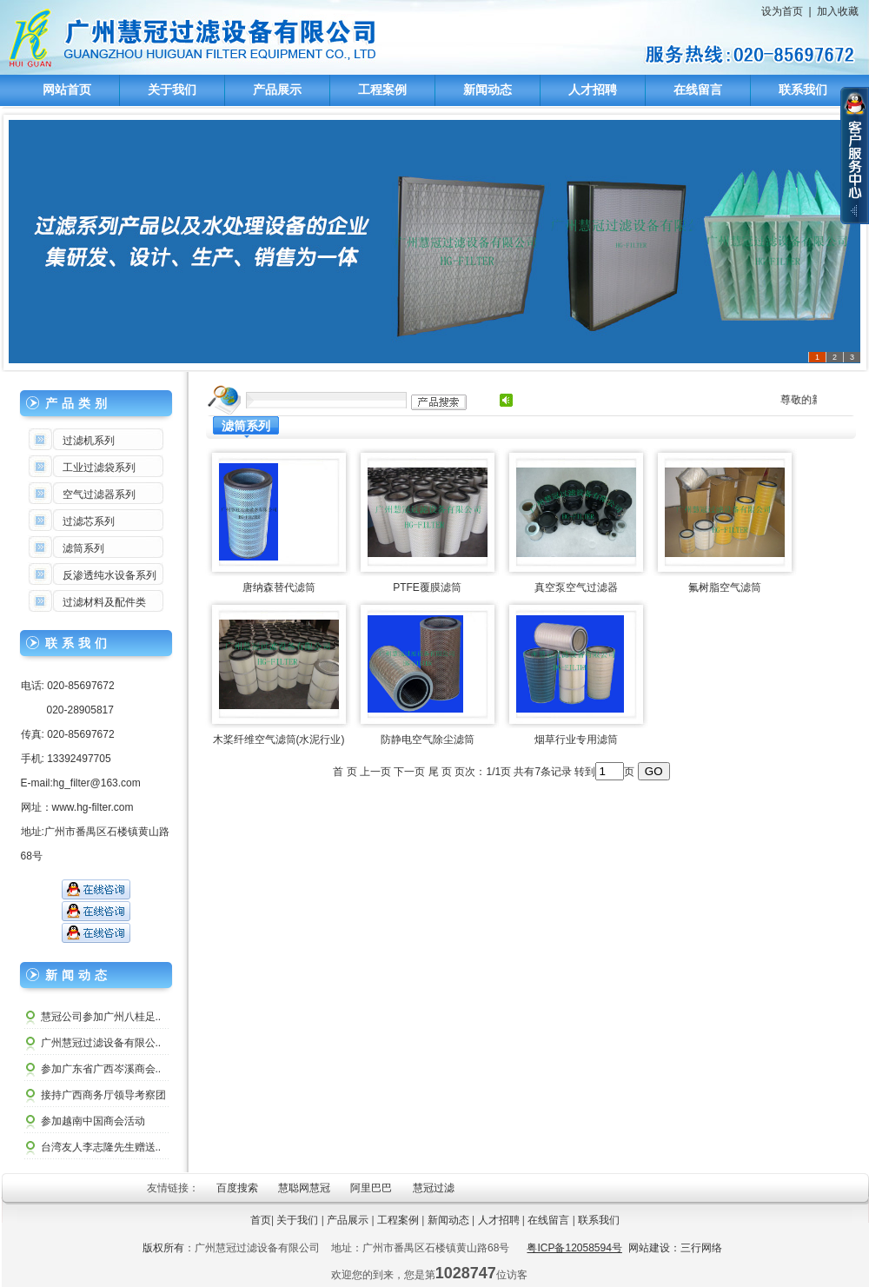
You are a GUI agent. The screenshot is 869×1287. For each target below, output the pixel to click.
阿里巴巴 (372, 1188)
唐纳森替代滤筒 (278, 587)
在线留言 (697, 89)
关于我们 (172, 89)
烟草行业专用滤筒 (576, 739)
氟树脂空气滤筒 (724, 587)
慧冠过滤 (435, 1188)
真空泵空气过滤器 (576, 587)
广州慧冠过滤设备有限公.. (101, 1043)
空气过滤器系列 (99, 494)
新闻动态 (487, 89)
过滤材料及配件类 (104, 602)
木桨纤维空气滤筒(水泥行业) (279, 739)
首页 (260, 1220)
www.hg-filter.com (93, 807)
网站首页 (67, 89)
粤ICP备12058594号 (574, 1248)
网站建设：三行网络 (675, 1248)
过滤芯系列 (89, 521)
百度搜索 (238, 1188)
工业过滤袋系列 (99, 467)
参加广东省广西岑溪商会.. (101, 1069)
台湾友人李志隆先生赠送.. (101, 1147)
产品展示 (277, 89)
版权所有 (163, 1248)
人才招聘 (592, 89)
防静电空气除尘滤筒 (427, 739)
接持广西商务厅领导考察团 (103, 1095)
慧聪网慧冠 (305, 1188)
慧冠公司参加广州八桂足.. (101, 1017)
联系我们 (803, 89)
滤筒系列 (83, 548)
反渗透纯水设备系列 (109, 575)
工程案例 (382, 89)
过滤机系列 (89, 441)
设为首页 (782, 11)
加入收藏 (838, 11)
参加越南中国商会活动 (93, 1121)
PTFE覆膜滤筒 (427, 587)
